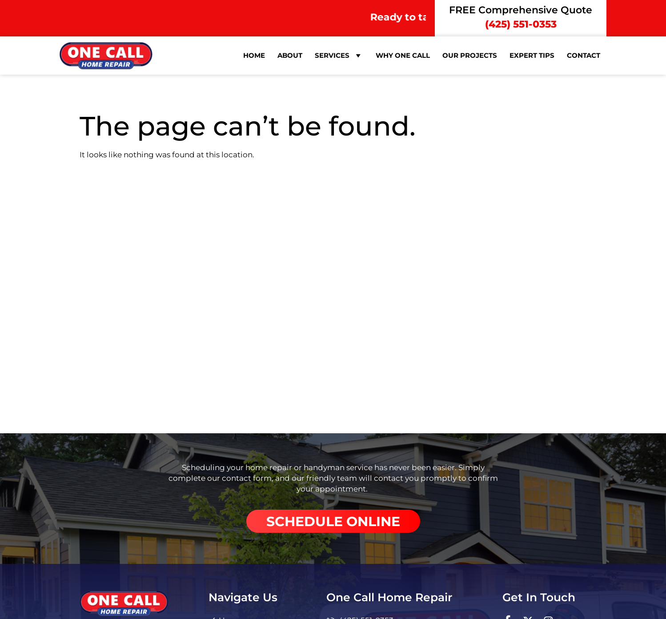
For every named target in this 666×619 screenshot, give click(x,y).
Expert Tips (532, 55)
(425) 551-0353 (521, 24)
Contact (583, 55)
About (289, 55)
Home (254, 55)
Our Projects (469, 55)
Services (339, 55)
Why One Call (403, 55)
